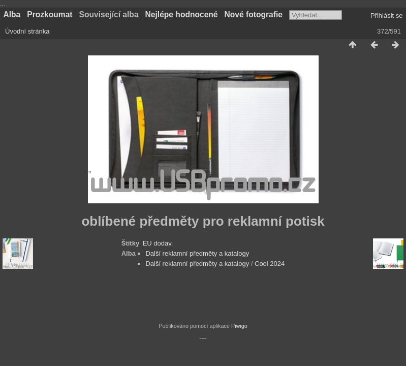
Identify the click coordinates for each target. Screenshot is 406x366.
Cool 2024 (270, 263)
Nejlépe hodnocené (181, 14)
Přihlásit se (386, 15)
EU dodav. (158, 243)
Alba (12, 14)
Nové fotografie (254, 14)
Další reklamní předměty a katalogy (197, 253)
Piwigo (239, 326)
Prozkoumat (49, 14)
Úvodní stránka (27, 31)
